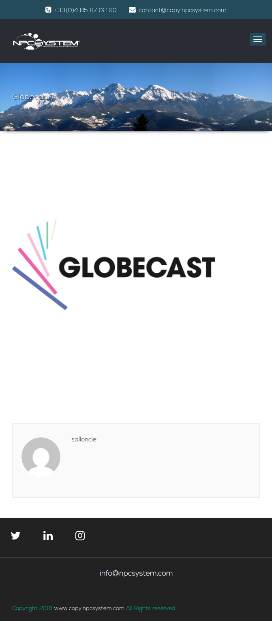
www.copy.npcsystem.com (90, 609)
